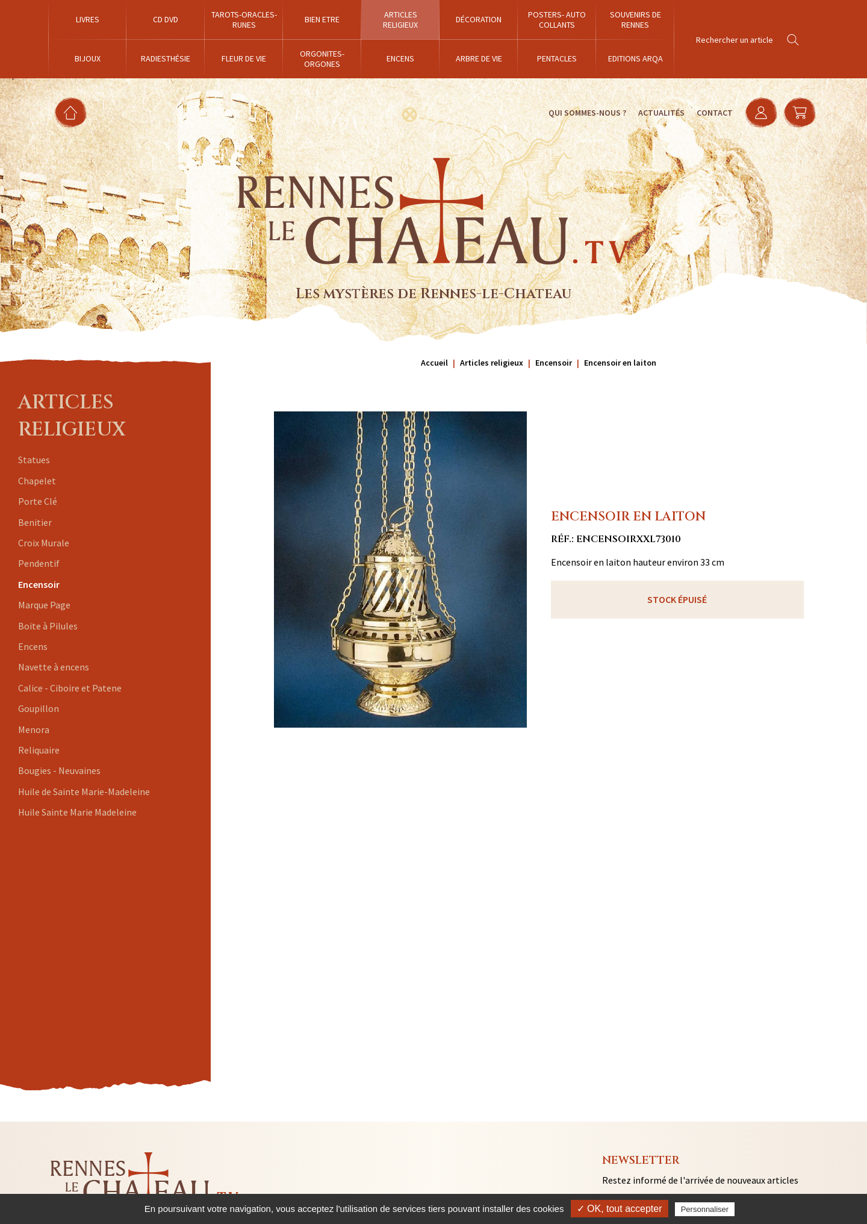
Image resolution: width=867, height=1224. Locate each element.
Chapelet (37, 481)
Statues (34, 460)
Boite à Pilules (48, 626)
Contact (715, 112)
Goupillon (38, 708)
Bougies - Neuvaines (59, 770)
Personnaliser (705, 1209)
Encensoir (39, 584)
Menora (33, 729)
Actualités (661, 112)
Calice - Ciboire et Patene (70, 688)
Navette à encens (53, 667)
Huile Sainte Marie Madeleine (77, 812)
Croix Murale (43, 543)
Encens (33, 646)
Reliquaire (39, 750)
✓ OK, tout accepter (619, 1209)
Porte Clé (37, 501)
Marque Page (44, 605)
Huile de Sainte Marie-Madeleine (84, 791)
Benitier (35, 522)
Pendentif (39, 563)
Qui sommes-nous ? (587, 112)
